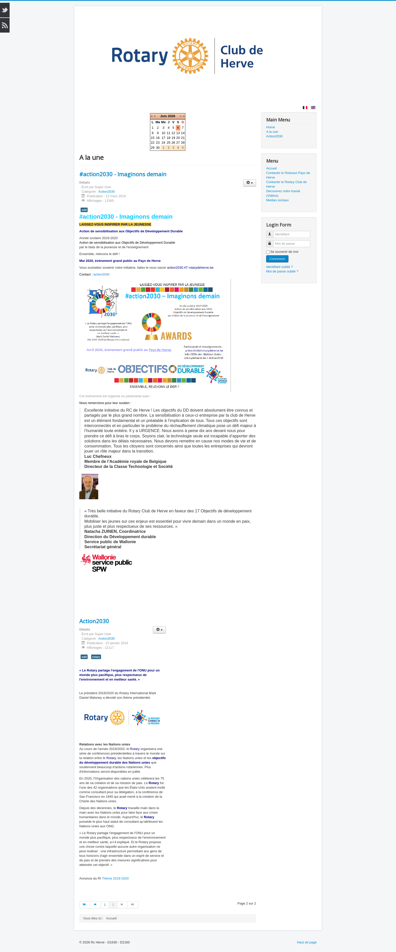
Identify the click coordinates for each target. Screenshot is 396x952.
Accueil (271, 168)
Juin (163, 116)
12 (173, 133)
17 (163, 138)
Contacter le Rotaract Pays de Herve (288, 175)
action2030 (101, 274)
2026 (171, 116)
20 (178, 138)
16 (158, 138)
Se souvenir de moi (284, 252)
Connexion (277, 259)
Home (270, 127)
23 (158, 142)
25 (168, 142)
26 (173, 142)
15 (152, 138)
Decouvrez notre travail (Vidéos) (283, 193)
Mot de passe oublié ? (282, 271)
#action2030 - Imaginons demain (122, 174)
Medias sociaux (277, 200)
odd (84, 209)
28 (182, 142)
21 (182, 138)
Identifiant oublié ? (279, 267)
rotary (96, 656)
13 (178, 133)
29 (152, 147)
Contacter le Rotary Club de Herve (286, 184)
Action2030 (106, 191)
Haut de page (307, 942)
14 (182, 133)
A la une (272, 132)
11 (168, 133)
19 (173, 138)
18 (168, 138)
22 (152, 142)
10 (163, 133)
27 (178, 142)
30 (158, 147)
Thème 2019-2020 (115, 878)
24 (163, 142)
